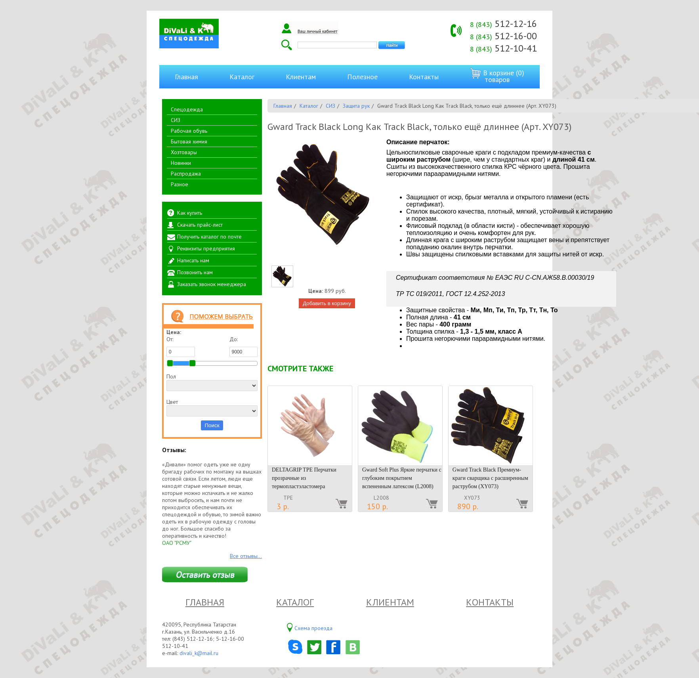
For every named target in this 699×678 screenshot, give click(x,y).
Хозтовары (184, 152)
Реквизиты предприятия (206, 248)
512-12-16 (503, 23)
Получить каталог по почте (209, 236)
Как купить (189, 212)
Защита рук (356, 105)
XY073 (472, 497)
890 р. (467, 506)
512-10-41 (503, 48)
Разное (179, 184)
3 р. (283, 506)
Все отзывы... (246, 556)
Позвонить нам (195, 272)
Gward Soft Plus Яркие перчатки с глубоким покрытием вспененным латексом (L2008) (401, 478)
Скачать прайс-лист (200, 224)
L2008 (381, 497)
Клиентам (301, 76)
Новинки (181, 162)
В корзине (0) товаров (497, 76)
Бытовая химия (189, 141)
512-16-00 (503, 36)
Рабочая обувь (189, 130)
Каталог (241, 76)
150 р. (377, 506)
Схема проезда (313, 628)
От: (180, 346)
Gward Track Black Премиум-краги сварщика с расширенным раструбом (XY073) (490, 478)
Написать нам (193, 260)
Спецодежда (187, 109)
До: (243, 346)
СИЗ (175, 120)
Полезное (362, 76)
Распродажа (186, 173)
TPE (288, 497)
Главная (186, 76)
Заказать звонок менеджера (211, 284)
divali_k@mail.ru (199, 653)
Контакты (424, 76)
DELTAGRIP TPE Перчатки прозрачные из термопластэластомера (304, 478)
